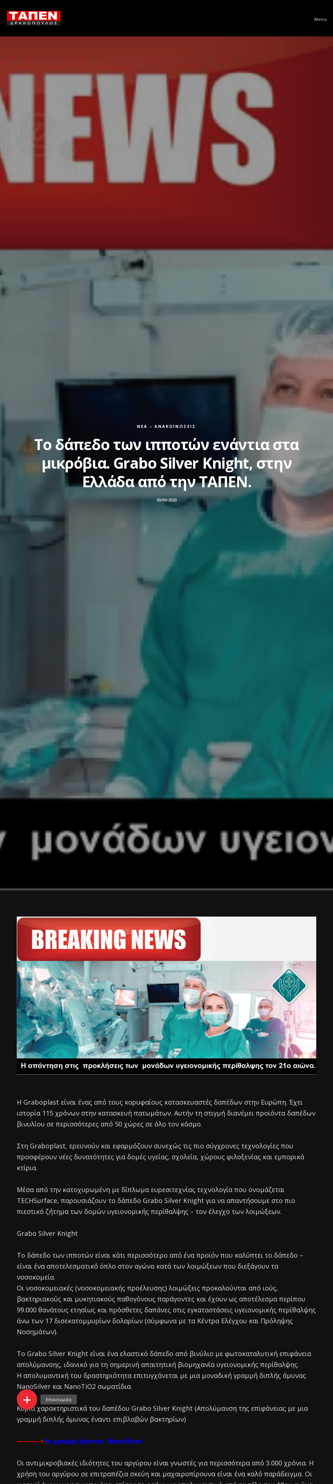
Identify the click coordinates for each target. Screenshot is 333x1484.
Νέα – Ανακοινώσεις (166, 426)
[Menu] (317, 18)
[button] (27, 1399)
